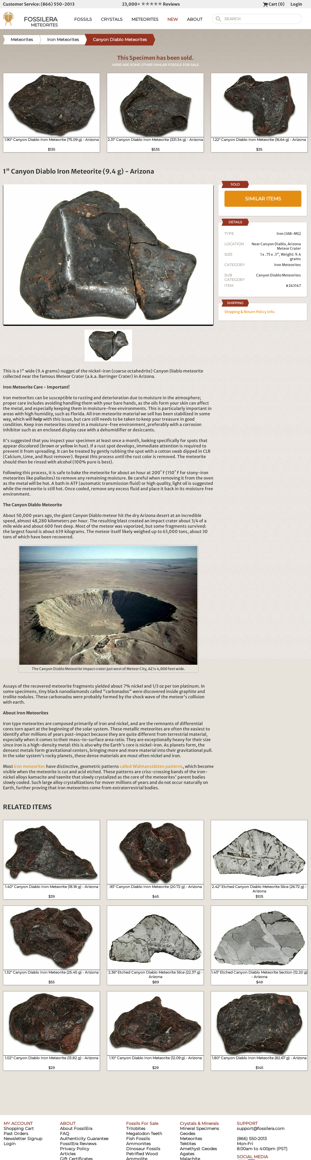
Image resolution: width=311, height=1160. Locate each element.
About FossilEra (76, 1128)
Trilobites (135, 1128)
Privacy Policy (74, 1148)
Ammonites (138, 1143)
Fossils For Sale (142, 1123)
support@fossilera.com (261, 1128)
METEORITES (144, 19)
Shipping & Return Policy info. (249, 311)
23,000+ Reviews (151, 4)
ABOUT (194, 19)
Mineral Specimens (199, 1128)
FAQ (64, 1133)
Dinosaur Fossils (143, 1148)
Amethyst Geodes (198, 1148)
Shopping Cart (19, 1128)
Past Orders (16, 1133)
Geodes (187, 1133)
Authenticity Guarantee (84, 1138)
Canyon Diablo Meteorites (278, 275)
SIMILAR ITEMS (263, 199)
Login (296, 4)
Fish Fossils (138, 1138)
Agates (187, 1153)
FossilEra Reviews (78, 1143)
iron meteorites (29, 766)
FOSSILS (83, 19)
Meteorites (191, 1138)
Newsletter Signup (23, 1138)
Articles (68, 1153)
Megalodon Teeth (144, 1133)
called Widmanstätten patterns (151, 766)
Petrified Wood (142, 1153)
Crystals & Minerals (199, 1123)
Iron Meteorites (287, 265)
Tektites (188, 1143)
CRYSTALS (112, 19)
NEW (172, 19)
